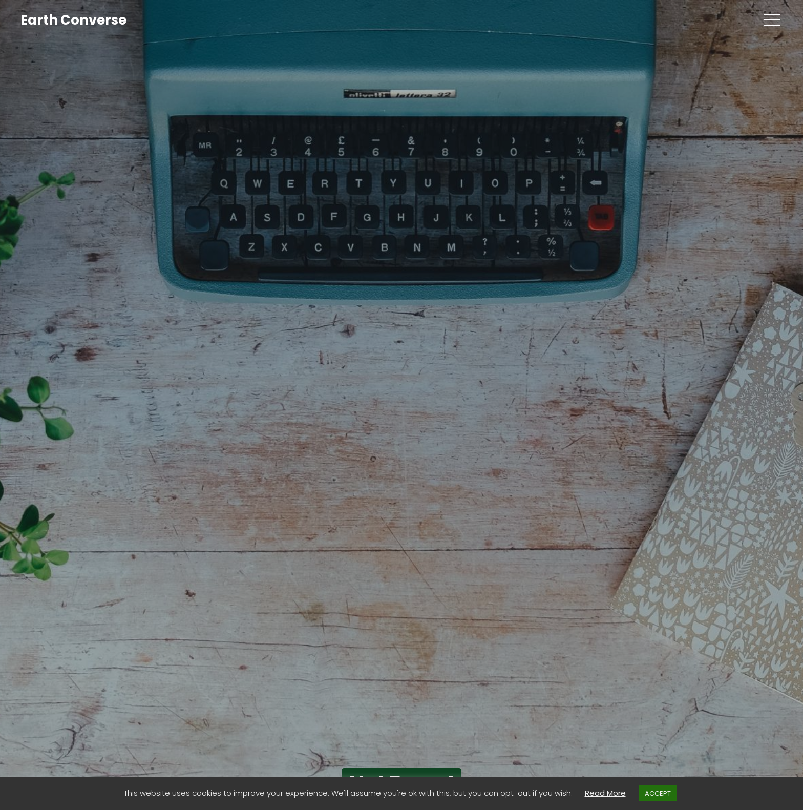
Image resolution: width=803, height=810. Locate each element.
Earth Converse (73, 20)
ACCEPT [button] (658, 793)
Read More (605, 792)
